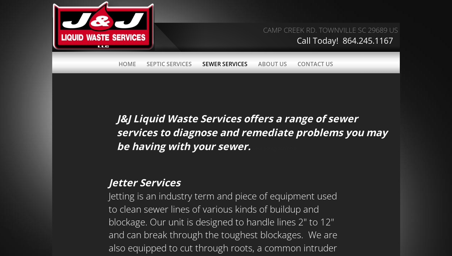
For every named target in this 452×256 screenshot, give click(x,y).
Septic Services (169, 64)
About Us (272, 64)
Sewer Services (224, 64)
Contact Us (315, 64)
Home (127, 64)
